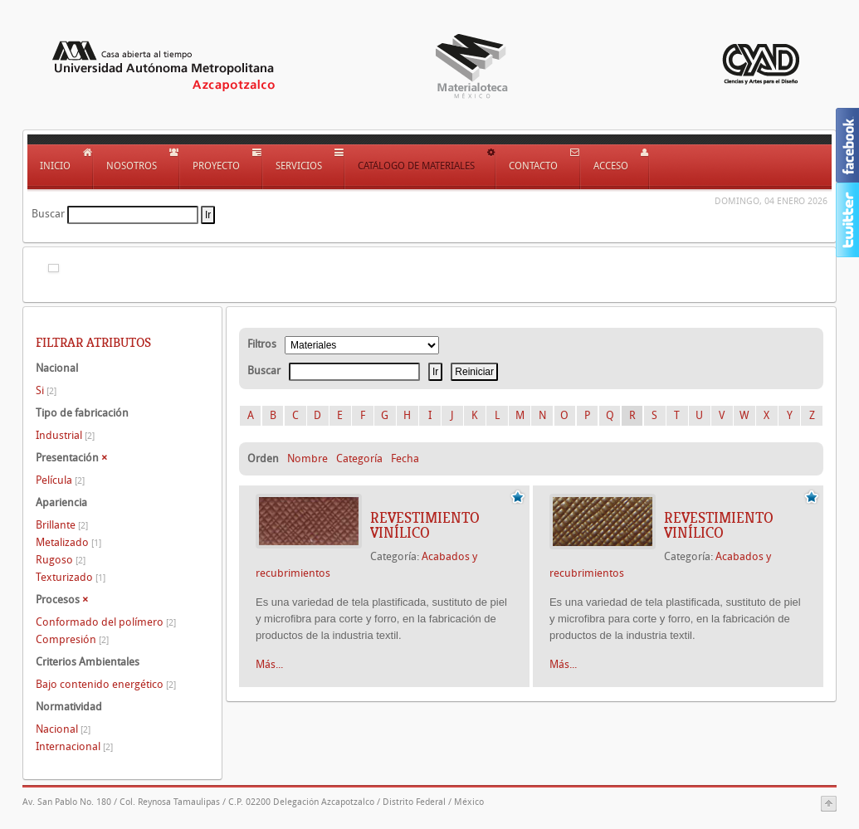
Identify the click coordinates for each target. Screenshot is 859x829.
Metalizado (68, 542)
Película (60, 480)
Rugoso (60, 559)
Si (46, 390)
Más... (269, 664)
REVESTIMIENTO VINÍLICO (425, 525)
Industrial (65, 435)
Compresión (72, 639)
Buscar (48, 213)
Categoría (359, 458)
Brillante (62, 525)
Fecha (405, 458)
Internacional (74, 746)
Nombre (307, 458)
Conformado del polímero (106, 622)
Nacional (63, 729)
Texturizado (70, 577)
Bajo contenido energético (106, 684)
